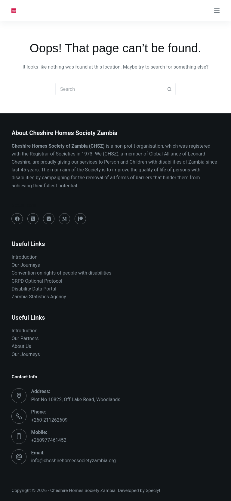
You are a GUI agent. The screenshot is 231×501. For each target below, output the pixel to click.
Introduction (24, 257)
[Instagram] (48, 219)
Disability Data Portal (33, 289)
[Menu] (217, 10)
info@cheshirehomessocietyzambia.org (73, 460)
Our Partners (24, 338)
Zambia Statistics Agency (38, 297)
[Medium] (64, 219)
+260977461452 (48, 440)
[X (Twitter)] (33, 219)
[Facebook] (17, 219)
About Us (21, 346)
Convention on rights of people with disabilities (61, 273)
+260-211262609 (49, 420)
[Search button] (170, 89)
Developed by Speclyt (139, 490)
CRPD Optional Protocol (36, 281)
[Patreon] (80, 219)
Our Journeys (25, 265)
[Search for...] (109, 89)
